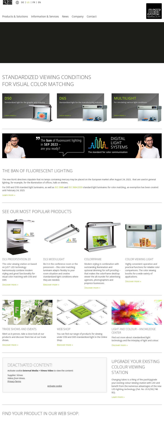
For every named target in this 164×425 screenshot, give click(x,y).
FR (33, 3)
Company (78, 16)
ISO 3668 (59, 187)
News (65, 16)
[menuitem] (16, 16)
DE (22, 3)
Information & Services (45, 16)
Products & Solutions (15, 16)
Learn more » (8, 195)
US (28, 3)
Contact (92, 16)
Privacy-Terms (14, 381)
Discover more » (10, 284)
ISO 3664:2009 (75, 187)
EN (39, 3)
